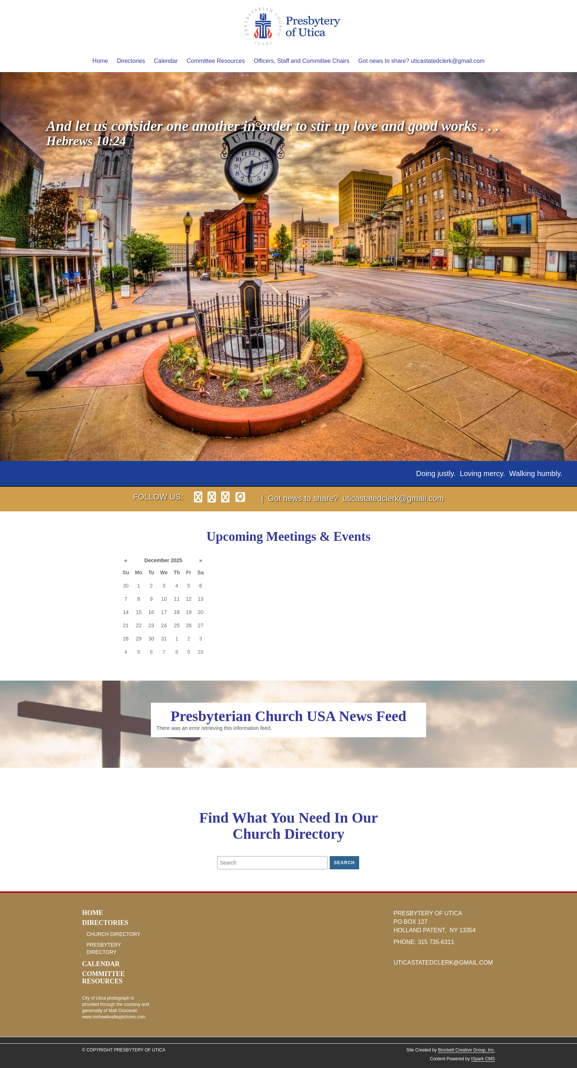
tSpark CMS (483, 1058)
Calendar (166, 61)
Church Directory (113, 934)
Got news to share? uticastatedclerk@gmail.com (421, 61)
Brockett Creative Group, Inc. (466, 1050)
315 (423, 942)
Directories (131, 61)
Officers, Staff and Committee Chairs (301, 61)
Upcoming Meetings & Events (288, 536)
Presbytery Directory (103, 948)
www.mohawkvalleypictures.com (113, 1016)
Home (100, 61)
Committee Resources (216, 61)
